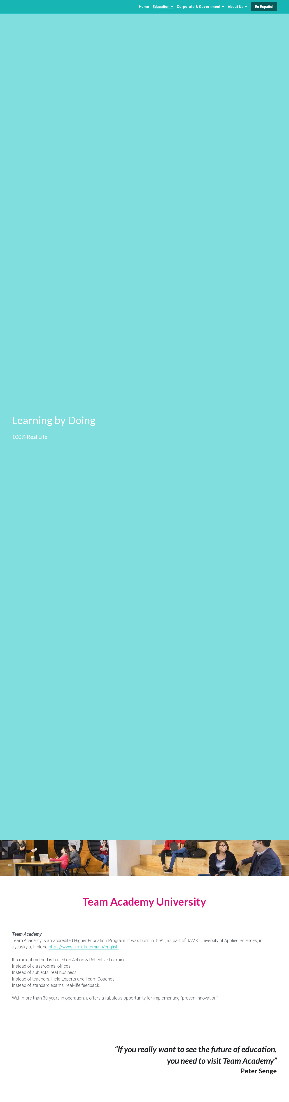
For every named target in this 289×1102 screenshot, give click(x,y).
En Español (264, 7)
